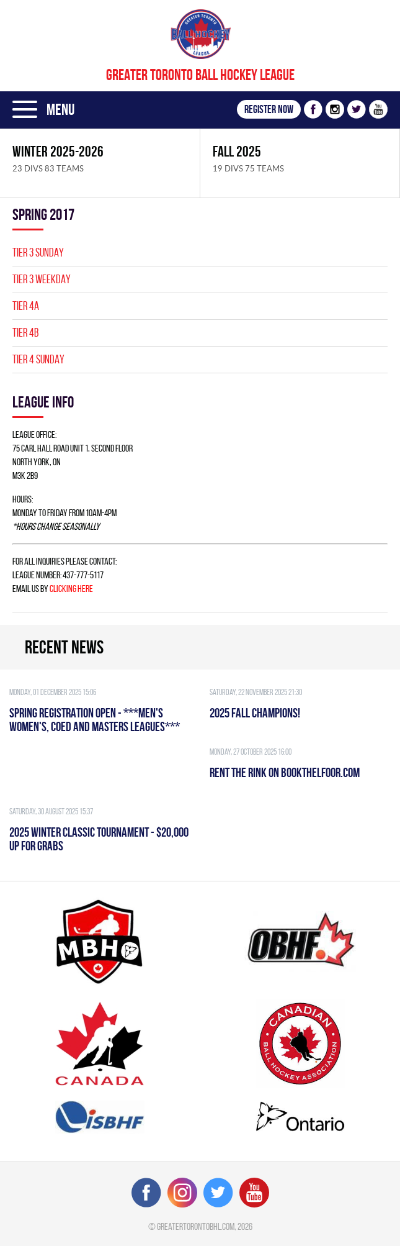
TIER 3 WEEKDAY (41, 279)
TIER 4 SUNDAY (38, 359)
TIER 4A (25, 305)
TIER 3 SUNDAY (38, 252)
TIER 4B (25, 332)
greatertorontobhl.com (195, 1226)
